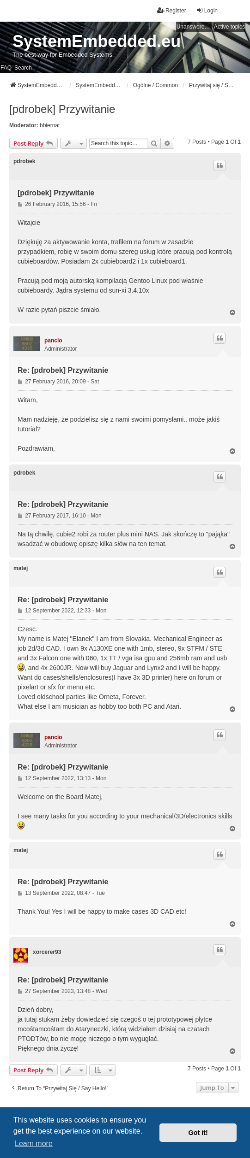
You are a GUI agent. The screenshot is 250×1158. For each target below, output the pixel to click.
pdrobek (24, 161)
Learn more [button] (34, 1143)
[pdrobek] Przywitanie (62, 109)
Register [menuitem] (171, 10)
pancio (53, 340)
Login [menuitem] (207, 10)
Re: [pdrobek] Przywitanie (63, 370)
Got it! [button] (198, 1132)
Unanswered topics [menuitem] (194, 27)
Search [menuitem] (23, 68)
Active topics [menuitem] (229, 27)
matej (20, 568)
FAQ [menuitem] (6, 68)
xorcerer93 (47, 952)
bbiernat (50, 125)
